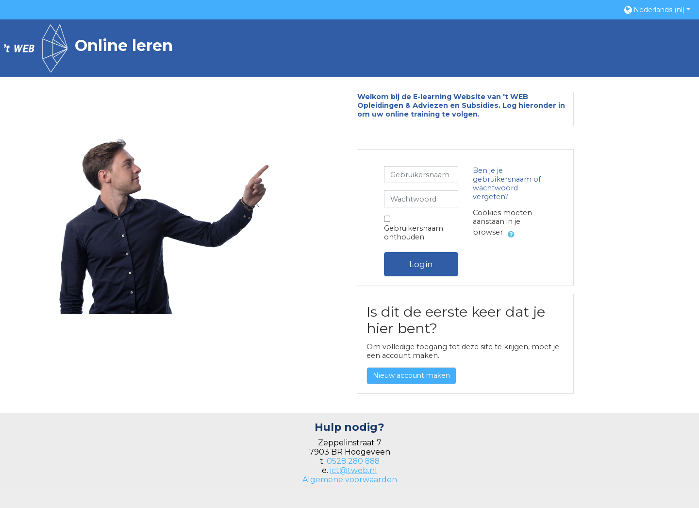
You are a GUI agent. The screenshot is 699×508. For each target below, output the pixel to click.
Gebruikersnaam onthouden (413, 232)
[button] (656, 9)
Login (421, 264)
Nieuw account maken (411, 375)
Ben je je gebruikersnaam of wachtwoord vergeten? (507, 183)
